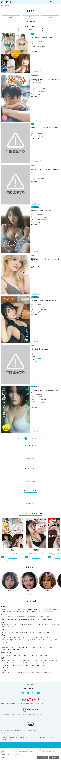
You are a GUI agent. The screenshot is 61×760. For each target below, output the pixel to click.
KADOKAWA (20, 609)
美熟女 (25, 647)
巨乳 (18, 637)
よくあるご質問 (49, 737)
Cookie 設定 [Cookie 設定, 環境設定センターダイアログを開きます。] (3, 757)
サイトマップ (13, 739)
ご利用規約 (4, 737)
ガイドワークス (11, 609)
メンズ (31, 672)
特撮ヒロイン (23, 665)
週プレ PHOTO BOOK (8, 617)
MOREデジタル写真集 (43, 617)
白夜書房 (34, 611)
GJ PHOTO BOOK (31, 617)
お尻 (26, 637)
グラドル (7, 660)
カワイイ (48, 647)
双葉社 (39, 611)
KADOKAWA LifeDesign (31, 609)
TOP (2, 5)
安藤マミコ (40, 93)
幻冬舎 (45, 609)
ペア (5, 655)
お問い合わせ (5, 739)
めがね (34, 632)
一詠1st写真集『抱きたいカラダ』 (40, 349)
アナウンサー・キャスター (35, 663)
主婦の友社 (55, 609)
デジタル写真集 (10, 17)
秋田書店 (4, 609)
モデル (36, 660)
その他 (48, 672)
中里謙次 (39, 311)
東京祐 (39, 221)
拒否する (54, 757)
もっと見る (30, 594)
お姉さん (16, 647)
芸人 (44, 665)
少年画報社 (9, 611)
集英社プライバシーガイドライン (16, 737)
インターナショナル (50, 640)
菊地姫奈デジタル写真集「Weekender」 (41, 210)
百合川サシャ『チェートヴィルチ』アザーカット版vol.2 (45, 128)
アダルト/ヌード (6, 667)
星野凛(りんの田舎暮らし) (36, 394)
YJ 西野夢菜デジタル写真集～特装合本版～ (42, 37)
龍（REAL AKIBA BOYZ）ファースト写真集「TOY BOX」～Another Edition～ (45, 80)
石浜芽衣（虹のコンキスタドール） (39, 302)
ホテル (32, 655)
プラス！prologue (18, 624)
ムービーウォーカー (47, 611)
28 (35, 438)
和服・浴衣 (45, 632)
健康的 (14, 640)
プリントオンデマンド (53, 624)
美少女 (6, 647)
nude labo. (18, 626)
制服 (16, 632)
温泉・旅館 (41, 655)
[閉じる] (58, 751)
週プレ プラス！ (30, 17)
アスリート (54, 665)
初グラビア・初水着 (18, 672)
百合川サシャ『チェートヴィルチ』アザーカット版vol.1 (45, 170)
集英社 (49, 609)
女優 (27, 660)
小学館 (3, 611)
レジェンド (35, 665)
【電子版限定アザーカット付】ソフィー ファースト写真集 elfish (45, 259)
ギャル (6, 642)
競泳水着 (24, 632)
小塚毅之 (39, 358)
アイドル (18, 660)
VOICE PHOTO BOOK (39, 624)
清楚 (16, 649)
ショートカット (38, 637)
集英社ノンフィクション (35, 619)
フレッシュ (24, 640)
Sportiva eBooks (47, 619)
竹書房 (15, 611)
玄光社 (40, 609)
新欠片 (25, 611)
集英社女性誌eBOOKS (21, 619)
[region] (30, 754)
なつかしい (36, 647)
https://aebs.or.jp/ (4, 732)
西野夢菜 (33, 39)
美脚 (49, 637)
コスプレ (6, 632)
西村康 (39, 48)
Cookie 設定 (42, 737)
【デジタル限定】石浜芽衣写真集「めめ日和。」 (43, 300)
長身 (5, 640)
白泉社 (29, 611)
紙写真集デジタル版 (7, 624)
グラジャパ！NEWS (50, 17)
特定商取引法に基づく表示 (32, 737)
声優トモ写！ (5, 626)
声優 (44, 660)
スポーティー (36, 640)
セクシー (7, 649)
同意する (43, 757)
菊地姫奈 (33, 212)
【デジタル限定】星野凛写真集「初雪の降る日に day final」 (45, 391)
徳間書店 (19, 611)
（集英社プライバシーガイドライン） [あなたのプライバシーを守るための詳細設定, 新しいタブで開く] (9, 754)
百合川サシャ (34, 131)
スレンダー (7, 637)
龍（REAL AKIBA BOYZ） (36, 82)
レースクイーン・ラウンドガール (13, 663)
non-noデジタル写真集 (8, 619)
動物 (39, 672)
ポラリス (12, 626)
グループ (22, 655)
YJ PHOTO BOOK (20, 617)
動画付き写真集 (28, 624)
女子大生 (53, 660)
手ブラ (6, 672)
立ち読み (36, 71)
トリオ (13, 655)
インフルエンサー (9, 665)
